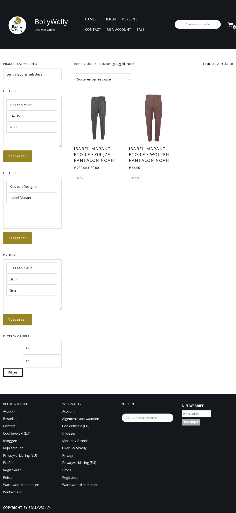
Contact (9, 426)
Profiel (8, 462)
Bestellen (10, 418)
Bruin (31, 279)
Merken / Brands (75, 441)
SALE (140, 29)
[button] (98, 19)
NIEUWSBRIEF (193, 406)
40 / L (31, 127)
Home (78, 64)
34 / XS (31, 116)
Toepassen (17, 156)
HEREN (110, 19)
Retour (8, 477)
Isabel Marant (31, 197)
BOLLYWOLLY (39, 507)
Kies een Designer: (31, 186)
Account (9, 411)
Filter (13, 372)
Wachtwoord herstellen (21, 484)
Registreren (12, 470)
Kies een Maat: (31, 104)
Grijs (31, 290)
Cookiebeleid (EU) (16, 433)
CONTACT (93, 29)
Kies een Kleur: (31, 268)
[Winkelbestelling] (102, 79)
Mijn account (13, 448)
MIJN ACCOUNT (119, 29)
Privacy (67, 455)
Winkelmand (12, 492)
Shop (89, 64)
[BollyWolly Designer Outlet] (34, 24)
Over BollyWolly (74, 448)
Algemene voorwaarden (80, 418)
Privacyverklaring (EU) (20, 455)
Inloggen (10, 441)
